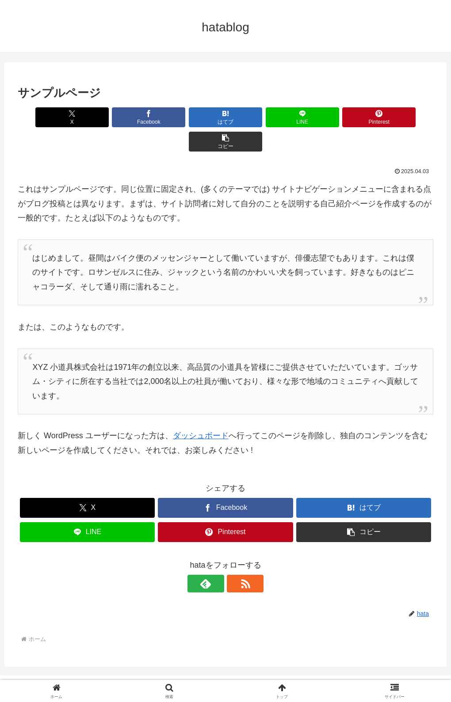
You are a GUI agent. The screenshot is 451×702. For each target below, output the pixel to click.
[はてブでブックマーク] (190, 117)
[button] (400, 117)
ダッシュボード (201, 411)
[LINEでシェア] (260, 117)
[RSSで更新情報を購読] (236, 559)
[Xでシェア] (51, 117)
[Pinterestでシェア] (330, 117)
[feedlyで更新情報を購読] (215, 559)
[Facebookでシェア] (121, 117)
